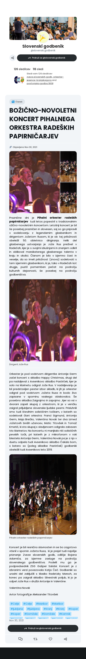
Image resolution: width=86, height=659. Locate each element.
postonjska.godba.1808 (40, 83)
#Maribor (42, 603)
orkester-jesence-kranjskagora (45, 78)
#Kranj (48, 609)
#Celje (14, 603)
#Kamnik (64, 614)
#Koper (73, 609)
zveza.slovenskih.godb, (40, 77)
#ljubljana (16, 609)
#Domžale (31, 614)
